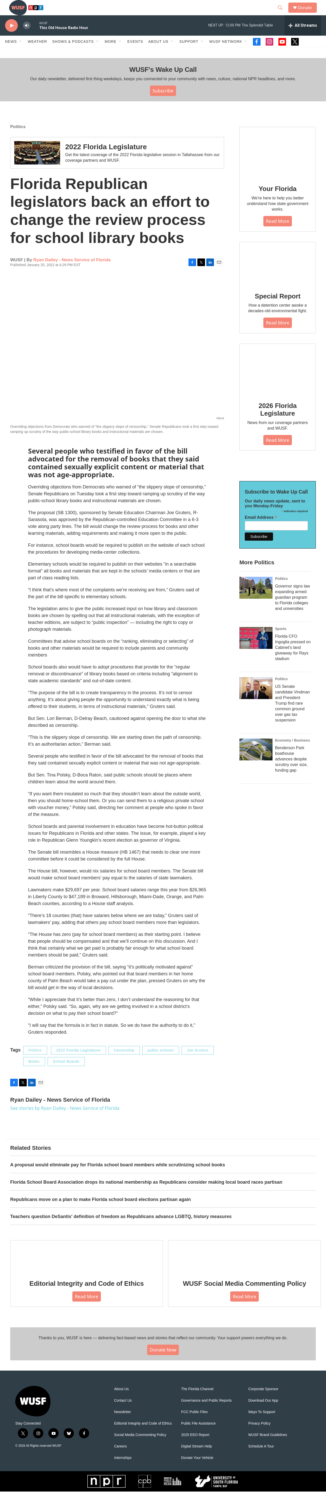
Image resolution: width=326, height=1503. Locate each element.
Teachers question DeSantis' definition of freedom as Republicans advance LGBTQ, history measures (121, 1228)
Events (135, 53)
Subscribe (163, 102)
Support (188, 53)
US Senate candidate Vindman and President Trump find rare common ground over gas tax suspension (292, 715)
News (11, 53)
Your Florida (278, 200)
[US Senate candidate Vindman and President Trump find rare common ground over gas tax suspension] (256, 699)
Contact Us (123, 1412)
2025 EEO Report (195, 1446)
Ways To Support (261, 1423)
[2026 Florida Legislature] (278, 380)
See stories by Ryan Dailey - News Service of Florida (64, 1119)
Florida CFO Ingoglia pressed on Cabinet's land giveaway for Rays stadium (293, 659)
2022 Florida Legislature (106, 158)
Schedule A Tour (261, 1458)
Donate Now (163, 1361)
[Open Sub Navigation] (21, 53)
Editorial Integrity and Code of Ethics (87, 1295)
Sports (280, 640)
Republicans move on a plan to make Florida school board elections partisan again (100, 1210)
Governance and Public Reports (206, 1412)
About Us (121, 1400)
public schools (161, 1062)
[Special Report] (278, 275)
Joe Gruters (197, 1062)
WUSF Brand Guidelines (267, 1446)
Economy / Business (292, 752)
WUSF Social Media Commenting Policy (244, 1295)
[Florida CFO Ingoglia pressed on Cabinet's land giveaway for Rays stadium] (256, 649)
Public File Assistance (198, 1435)
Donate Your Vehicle (197, 1469)
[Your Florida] (278, 164)
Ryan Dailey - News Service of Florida (72, 271)
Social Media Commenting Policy (140, 1446)
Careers (120, 1458)
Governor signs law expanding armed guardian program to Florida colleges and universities (292, 608)
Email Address (261, 529)
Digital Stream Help (196, 1458)
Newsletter (122, 1423)
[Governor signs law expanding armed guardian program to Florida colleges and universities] (256, 599)
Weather (37, 53)
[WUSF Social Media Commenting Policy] (244, 1267)
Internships (122, 1469)
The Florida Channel (197, 1400)
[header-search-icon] (282, 13)
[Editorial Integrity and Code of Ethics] (86, 1267)
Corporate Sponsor (263, 1400)
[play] (11, 37)
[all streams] (302, 37)
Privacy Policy (259, 1435)
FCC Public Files (194, 1423)
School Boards (66, 1073)
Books (34, 1073)
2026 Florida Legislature (277, 421)
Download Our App (263, 1412)
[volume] (26, 37)
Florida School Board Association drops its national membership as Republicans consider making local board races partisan (146, 1193)
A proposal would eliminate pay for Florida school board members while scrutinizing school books (117, 1176)
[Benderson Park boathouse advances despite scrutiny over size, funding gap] (256, 761)
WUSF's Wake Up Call (163, 81)
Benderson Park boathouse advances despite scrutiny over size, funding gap (291, 770)
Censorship (124, 1062)
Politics (17, 138)
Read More (277, 232)
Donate (308, 13)
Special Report (277, 307)
